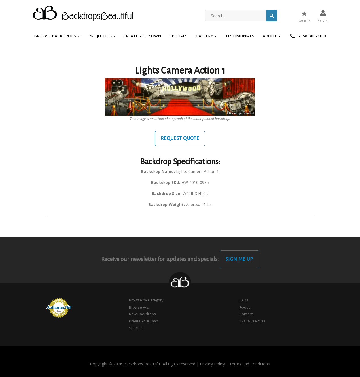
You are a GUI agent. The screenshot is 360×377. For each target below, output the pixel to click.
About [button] (272, 35)
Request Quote (180, 138)
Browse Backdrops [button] (57, 35)
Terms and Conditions (249, 364)
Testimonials (239, 35)
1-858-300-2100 (307, 36)
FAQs (244, 300)
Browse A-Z (139, 307)
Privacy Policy (212, 364)
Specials (178, 35)
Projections (101, 35)
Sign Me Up (239, 259)
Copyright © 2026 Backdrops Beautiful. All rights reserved (142, 364)
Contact (246, 313)
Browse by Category (146, 300)
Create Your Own (142, 35)
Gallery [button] (206, 35)
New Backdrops (142, 313)
